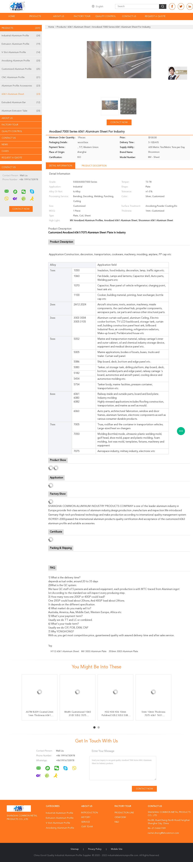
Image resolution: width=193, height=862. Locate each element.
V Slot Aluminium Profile (21, 52)
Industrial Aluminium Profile (21, 35)
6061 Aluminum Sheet (21, 94)
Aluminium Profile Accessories (21, 85)
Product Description (94, 166)
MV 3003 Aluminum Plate (93, 651)
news (5, 144)
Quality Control (105, 16)
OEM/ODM (120, 817)
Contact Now (119, 122)
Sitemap (75, 849)
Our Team (87, 827)
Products (35, 16)
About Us (58, 16)
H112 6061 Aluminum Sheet (65, 651)
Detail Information (60, 166)
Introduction (89, 813)
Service (85, 822)
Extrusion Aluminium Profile (21, 44)
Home (11, 16)
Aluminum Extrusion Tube (21, 110)
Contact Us (129, 16)
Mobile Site (116, 849)
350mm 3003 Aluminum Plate (123, 651)
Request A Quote (155, 16)
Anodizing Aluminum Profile (21, 60)
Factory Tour (82, 16)
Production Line (124, 813)
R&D (117, 822)
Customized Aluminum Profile (21, 69)
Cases (5, 151)
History (85, 817)
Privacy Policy (94, 849)
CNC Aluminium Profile (21, 77)
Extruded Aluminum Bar (21, 102)
